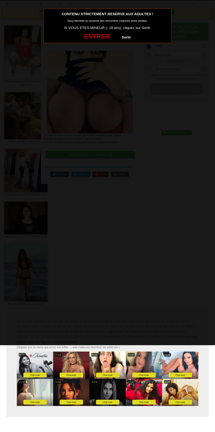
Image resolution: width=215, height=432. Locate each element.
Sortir (126, 37)
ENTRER (97, 36)
